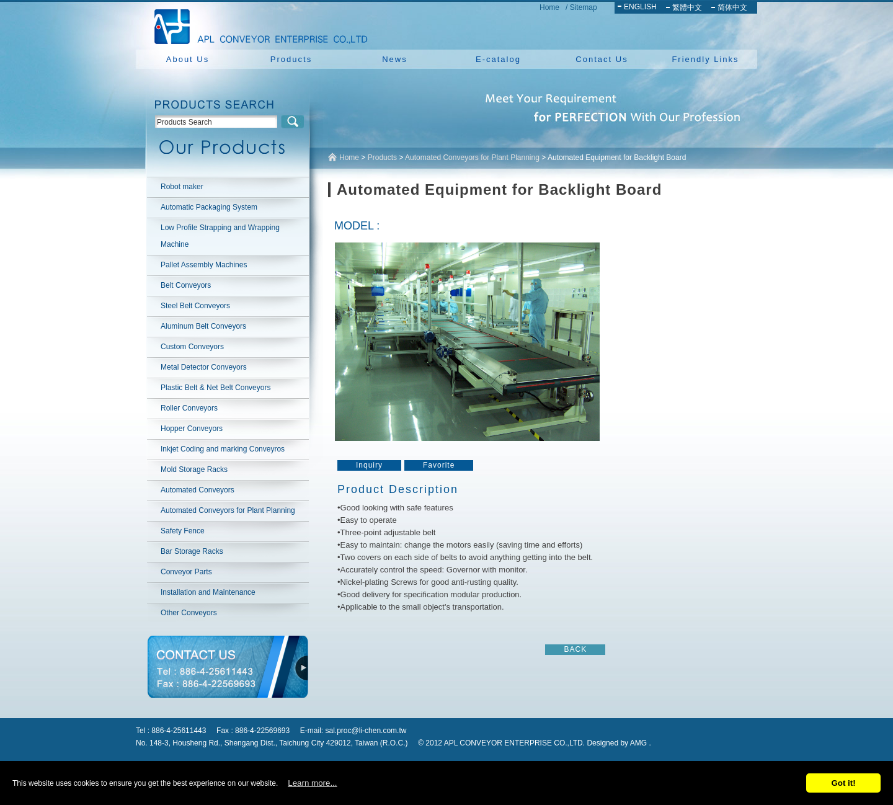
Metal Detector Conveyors (204, 367)
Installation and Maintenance (208, 592)
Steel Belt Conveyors (195, 305)
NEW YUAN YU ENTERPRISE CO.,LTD (257, 25)
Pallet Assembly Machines (204, 264)
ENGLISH (640, 6)
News (394, 59)
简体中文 (732, 7)
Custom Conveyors (192, 346)
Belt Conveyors (186, 285)
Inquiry (369, 465)
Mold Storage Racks (194, 469)
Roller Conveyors (189, 408)
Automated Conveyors (197, 490)
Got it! (843, 783)
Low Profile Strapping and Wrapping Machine (220, 236)
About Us (187, 59)
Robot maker (182, 186)
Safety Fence (183, 531)
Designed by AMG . (619, 743)
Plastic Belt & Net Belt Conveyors (215, 387)
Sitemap (583, 7)
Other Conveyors (189, 612)
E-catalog (498, 59)
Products (291, 59)
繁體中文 (687, 7)
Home (549, 7)
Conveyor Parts (186, 571)
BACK (575, 649)
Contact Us (601, 59)
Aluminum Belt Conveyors (203, 326)
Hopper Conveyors (192, 428)
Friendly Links (705, 59)
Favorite (439, 465)
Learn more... (312, 783)
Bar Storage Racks (192, 551)
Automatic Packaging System (209, 207)
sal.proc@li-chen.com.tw (366, 730)
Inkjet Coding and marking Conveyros (223, 449)
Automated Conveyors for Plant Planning (228, 510)
